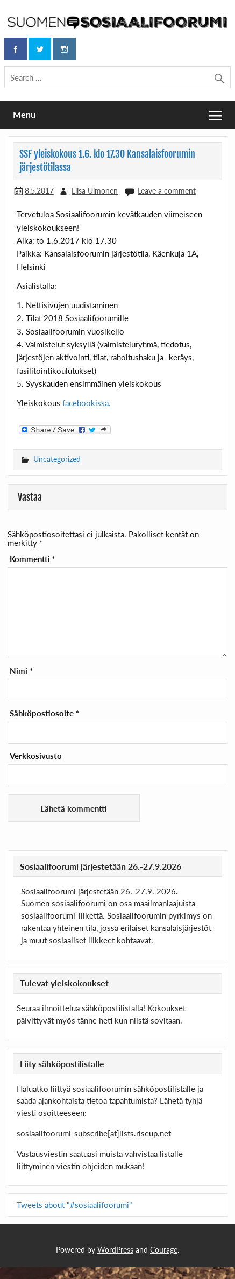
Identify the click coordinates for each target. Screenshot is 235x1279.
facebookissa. (86, 403)
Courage (163, 1249)
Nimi (21, 671)
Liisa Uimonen (95, 190)
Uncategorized (57, 459)
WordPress (115, 1249)
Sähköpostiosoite (44, 713)
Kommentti (32, 559)
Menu (24, 114)
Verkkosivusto (36, 756)
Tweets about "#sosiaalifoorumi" (74, 1205)
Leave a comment (167, 190)
